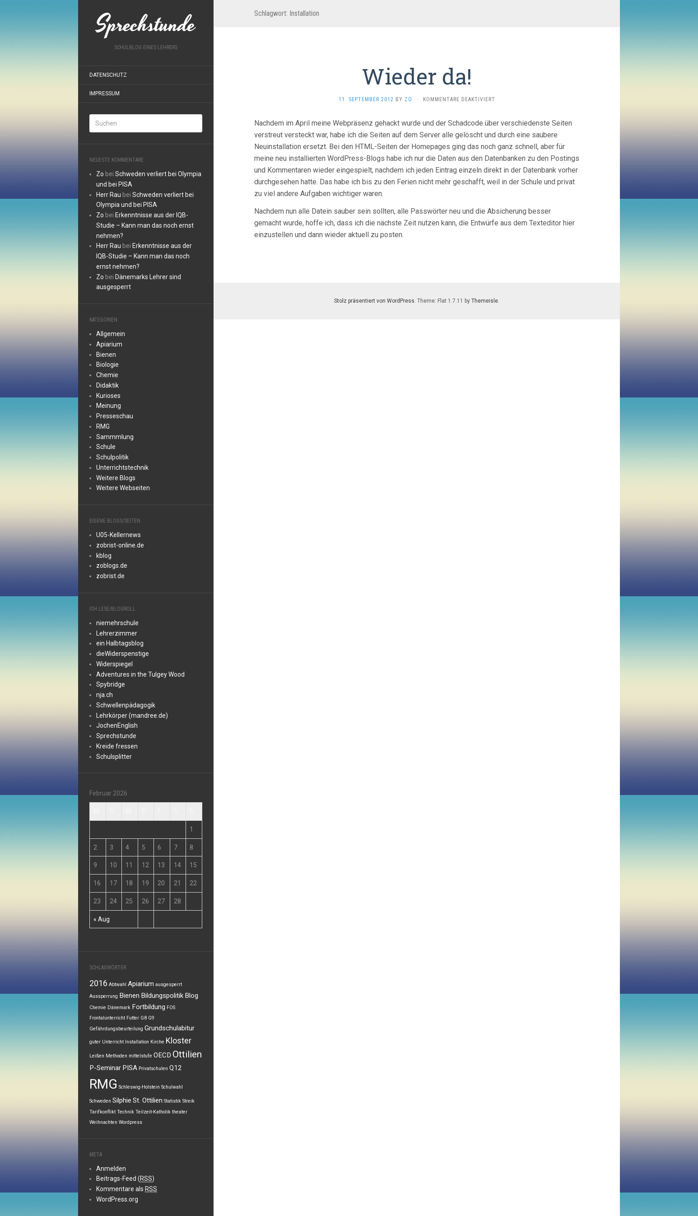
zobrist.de (110, 576)
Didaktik (107, 385)
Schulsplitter (114, 756)
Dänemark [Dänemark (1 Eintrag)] (118, 1007)
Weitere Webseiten (123, 487)
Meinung (108, 405)
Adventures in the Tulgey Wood (140, 674)
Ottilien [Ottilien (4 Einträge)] (187, 1054)
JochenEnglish (117, 725)
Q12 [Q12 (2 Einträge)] (175, 1068)
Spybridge (110, 684)
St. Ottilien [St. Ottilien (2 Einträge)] (148, 1100)
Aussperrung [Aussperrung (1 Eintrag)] (103, 996)
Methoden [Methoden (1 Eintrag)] (116, 1056)
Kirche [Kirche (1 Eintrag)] (157, 1042)
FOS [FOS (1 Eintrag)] (171, 1007)
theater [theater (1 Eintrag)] (179, 1112)
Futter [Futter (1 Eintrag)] (132, 1018)
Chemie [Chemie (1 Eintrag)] (97, 1007)
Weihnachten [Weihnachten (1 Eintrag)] (103, 1122)
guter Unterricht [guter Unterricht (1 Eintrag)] (106, 1042)
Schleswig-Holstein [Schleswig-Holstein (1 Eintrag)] (139, 1087)
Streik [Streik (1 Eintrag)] (188, 1101)
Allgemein (110, 333)
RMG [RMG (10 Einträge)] (103, 1084)
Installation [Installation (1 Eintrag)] (137, 1042)
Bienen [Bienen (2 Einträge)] (129, 996)
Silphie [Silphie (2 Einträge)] (121, 1100)
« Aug (101, 919)
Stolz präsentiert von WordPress (374, 301)
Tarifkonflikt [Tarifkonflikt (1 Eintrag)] (102, 1112)
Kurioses (108, 395)
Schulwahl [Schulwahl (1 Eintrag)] (172, 1087)
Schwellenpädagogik (125, 705)
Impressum (104, 93)
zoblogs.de (111, 565)
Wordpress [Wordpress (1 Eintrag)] (130, 1122)
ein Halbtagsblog (120, 643)
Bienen (106, 354)
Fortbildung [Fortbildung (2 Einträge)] (148, 1007)
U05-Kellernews (118, 534)
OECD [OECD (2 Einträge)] (162, 1055)
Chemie (107, 375)
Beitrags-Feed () (125, 1179)
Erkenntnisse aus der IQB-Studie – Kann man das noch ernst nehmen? (145, 225)
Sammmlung (115, 436)
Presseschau (114, 416)
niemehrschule (117, 623)
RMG (103, 426)
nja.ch (104, 694)
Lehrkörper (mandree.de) (132, 715)
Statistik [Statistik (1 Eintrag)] (172, 1101)
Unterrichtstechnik (122, 467)
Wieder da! (417, 76)
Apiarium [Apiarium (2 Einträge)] (141, 984)
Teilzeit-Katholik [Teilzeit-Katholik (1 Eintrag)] (153, 1112)
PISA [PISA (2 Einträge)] (129, 1068)
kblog (104, 555)
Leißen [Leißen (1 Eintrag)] (96, 1056)
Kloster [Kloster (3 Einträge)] (178, 1040)
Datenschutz (108, 75)
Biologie (107, 364)
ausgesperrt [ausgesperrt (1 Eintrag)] (168, 984)
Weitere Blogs (115, 478)
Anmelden (111, 1168)
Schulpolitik (112, 457)
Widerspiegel (114, 664)
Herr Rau (108, 194)
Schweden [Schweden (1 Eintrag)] (100, 1101)
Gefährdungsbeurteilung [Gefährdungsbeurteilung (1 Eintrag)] (116, 1029)
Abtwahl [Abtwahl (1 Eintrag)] (117, 984)
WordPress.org (117, 1199)
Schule (106, 446)
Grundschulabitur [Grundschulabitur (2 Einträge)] (169, 1028)
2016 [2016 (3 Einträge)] (98, 983)
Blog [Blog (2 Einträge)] (191, 996)
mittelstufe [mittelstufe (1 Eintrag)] (140, 1056)
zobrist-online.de (120, 545)
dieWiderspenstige (122, 653)
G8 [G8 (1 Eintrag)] (143, 1018)
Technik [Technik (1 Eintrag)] (125, 1112)
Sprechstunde (116, 735)
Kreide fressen (117, 746)
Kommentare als (126, 1189)
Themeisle (484, 301)
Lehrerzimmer (116, 633)
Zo (100, 174)
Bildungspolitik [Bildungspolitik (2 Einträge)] (162, 996)
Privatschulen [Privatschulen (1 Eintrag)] (153, 1068)
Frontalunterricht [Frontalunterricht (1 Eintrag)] (107, 1018)
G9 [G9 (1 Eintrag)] (151, 1018)
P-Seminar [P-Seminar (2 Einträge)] (105, 1068)
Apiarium (109, 344)
